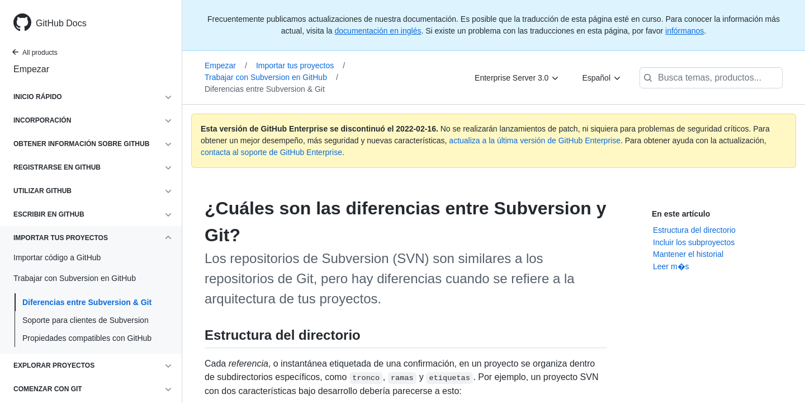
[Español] (602, 77)
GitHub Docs (61, 23)
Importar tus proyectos (300, 65)
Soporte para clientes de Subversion (85, 320)
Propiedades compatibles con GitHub (86, 338)
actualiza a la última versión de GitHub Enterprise (535, 140)
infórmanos (684, 30)
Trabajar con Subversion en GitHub (271, 77)
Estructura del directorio (694, 230)
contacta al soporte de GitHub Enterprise (271, 152)
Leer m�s (671, 266)
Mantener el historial (688, 254)
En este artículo (681, 213)
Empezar (31, 69)
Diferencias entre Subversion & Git (86, 302)
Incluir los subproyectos (694, 242)
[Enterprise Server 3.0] (517, 77)
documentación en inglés (378, 30)
